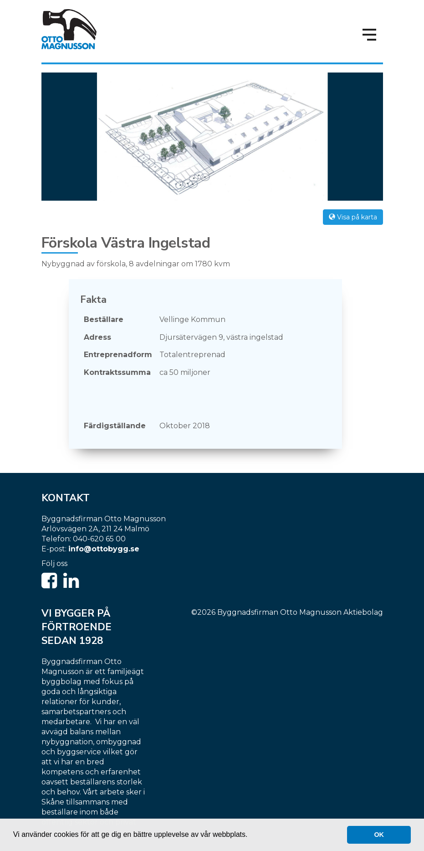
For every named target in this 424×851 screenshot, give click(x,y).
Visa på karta (353, 217)
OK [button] (379, 834)
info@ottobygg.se (103, 549)
